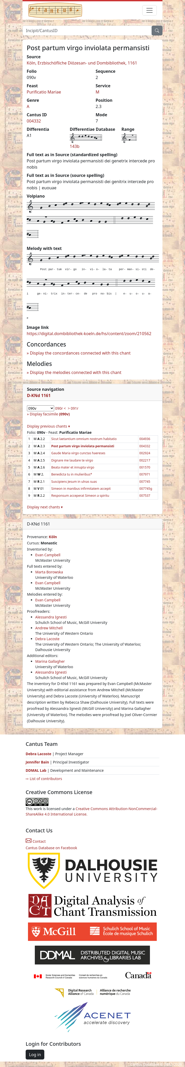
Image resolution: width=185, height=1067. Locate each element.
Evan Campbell (47, 554)
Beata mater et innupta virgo (72, 467)
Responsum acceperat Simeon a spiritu (80, 495)
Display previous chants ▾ (48, 426)
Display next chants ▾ (45, 506)
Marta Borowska (49, 571)
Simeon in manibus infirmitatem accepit (81, 488)
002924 (144, 453)
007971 (144, 474)
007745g (145, 488)
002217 (144, 460)
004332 (34, 121)
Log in (35, 1054)
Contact (36, 841)
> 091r (73, 408)
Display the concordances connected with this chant (80, 353)
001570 (144, 467)
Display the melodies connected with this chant (75, 372)
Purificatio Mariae (44, 92)
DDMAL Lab (36, 770)
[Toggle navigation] (149, 10)
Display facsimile (50, 414)
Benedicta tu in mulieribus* (71, 474)
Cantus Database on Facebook (51, 847)
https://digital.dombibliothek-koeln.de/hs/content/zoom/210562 (89, 333)
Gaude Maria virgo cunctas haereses (78, 453)
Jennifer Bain (38, 762)
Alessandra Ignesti (51, 617)
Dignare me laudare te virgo (72, 460)
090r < (60, 408)
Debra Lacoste (47, 638)
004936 (144, 439)
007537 (144, 495)
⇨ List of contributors (44, 778)
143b (74, 146)
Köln (53, 536)
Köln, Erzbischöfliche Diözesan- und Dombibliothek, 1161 (82, 63)
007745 (144, 481)
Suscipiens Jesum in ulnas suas (74, 481)
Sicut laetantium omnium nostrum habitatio (84, 439)
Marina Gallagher (50, 661)
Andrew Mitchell (49, 627)
